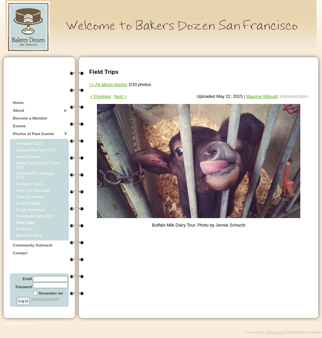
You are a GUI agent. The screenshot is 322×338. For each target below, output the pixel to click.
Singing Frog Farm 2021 (36, 150)
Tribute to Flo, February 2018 (35, 175)
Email (26, 279)
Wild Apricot (275, 332)
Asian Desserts (28, 156)
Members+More (29, 235)
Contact (20, 253)
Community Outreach (33, 245)
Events (19, 126)
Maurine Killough (262, 96)
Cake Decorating (29, 197)
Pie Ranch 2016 (29, 184)
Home (18, 103)
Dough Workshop (30, 210)
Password (22, 287)
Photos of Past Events (33, 134)
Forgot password (45, 299)
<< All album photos (108, 84)
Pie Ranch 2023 (29, 144)
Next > (120, 96)
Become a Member (30, 118)
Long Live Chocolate (32, 190)
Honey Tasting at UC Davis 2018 (38, 165)
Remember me (51, 293)
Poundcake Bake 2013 (34, 216)
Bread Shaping (28, 203)
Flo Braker (24, 229)
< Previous (100, 96)
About (18, 110)
